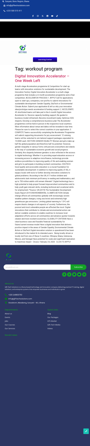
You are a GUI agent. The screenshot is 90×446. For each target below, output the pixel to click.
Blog (49, 313)
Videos (50, 328)
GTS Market (52, 321)
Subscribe (78, 267)
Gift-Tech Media (53, 325)
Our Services (10, 328)
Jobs (6, 321)
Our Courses (10, 325)
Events (7, 317)
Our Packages (52, 317)
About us (8, 313)
